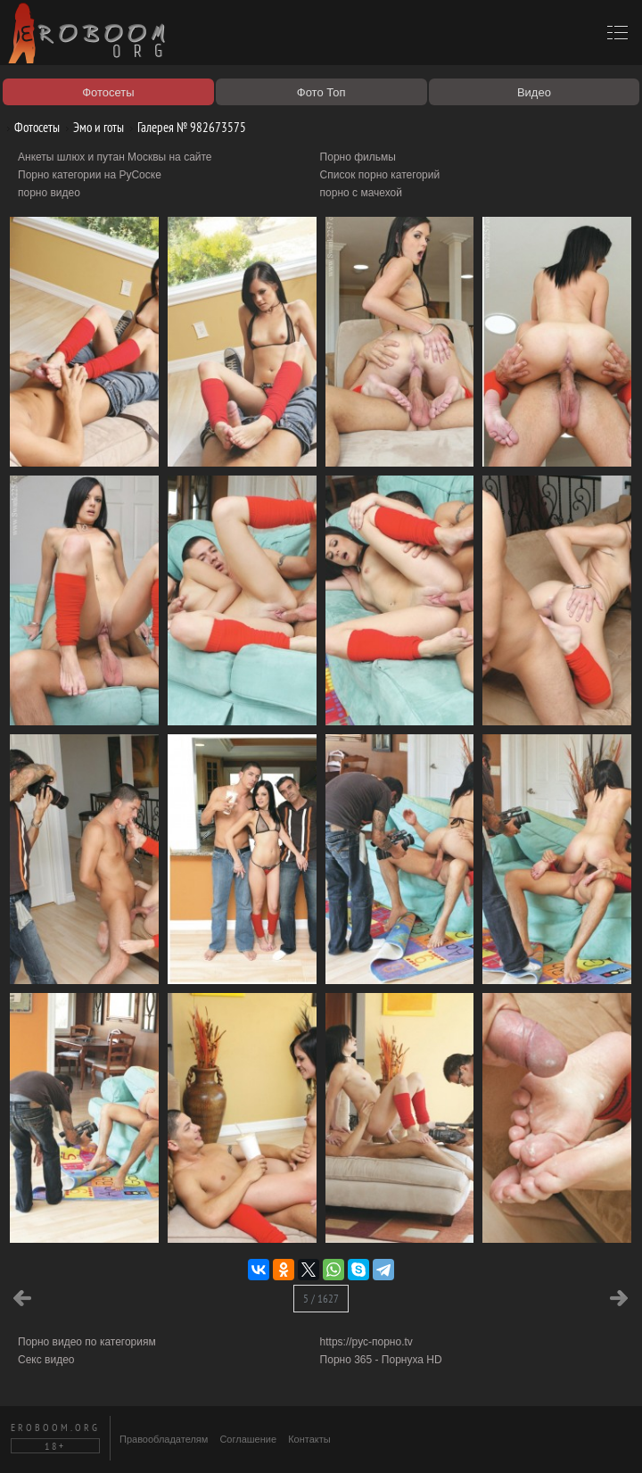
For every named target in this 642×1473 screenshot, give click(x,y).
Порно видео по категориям (87, 1342)
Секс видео (46, 1359)
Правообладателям (163, 1439)
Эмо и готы (92, 127)
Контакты (309, 1439)
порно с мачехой (361, 192)
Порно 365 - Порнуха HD (381, 1359)
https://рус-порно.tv (366, 1342)
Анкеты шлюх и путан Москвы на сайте (115, 157)
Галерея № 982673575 (185, 127)
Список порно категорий (380, 175)
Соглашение (247, 1439)
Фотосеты (30, 127)
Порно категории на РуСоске (89, 175)
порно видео (49, 192)
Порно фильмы (358, 157)
